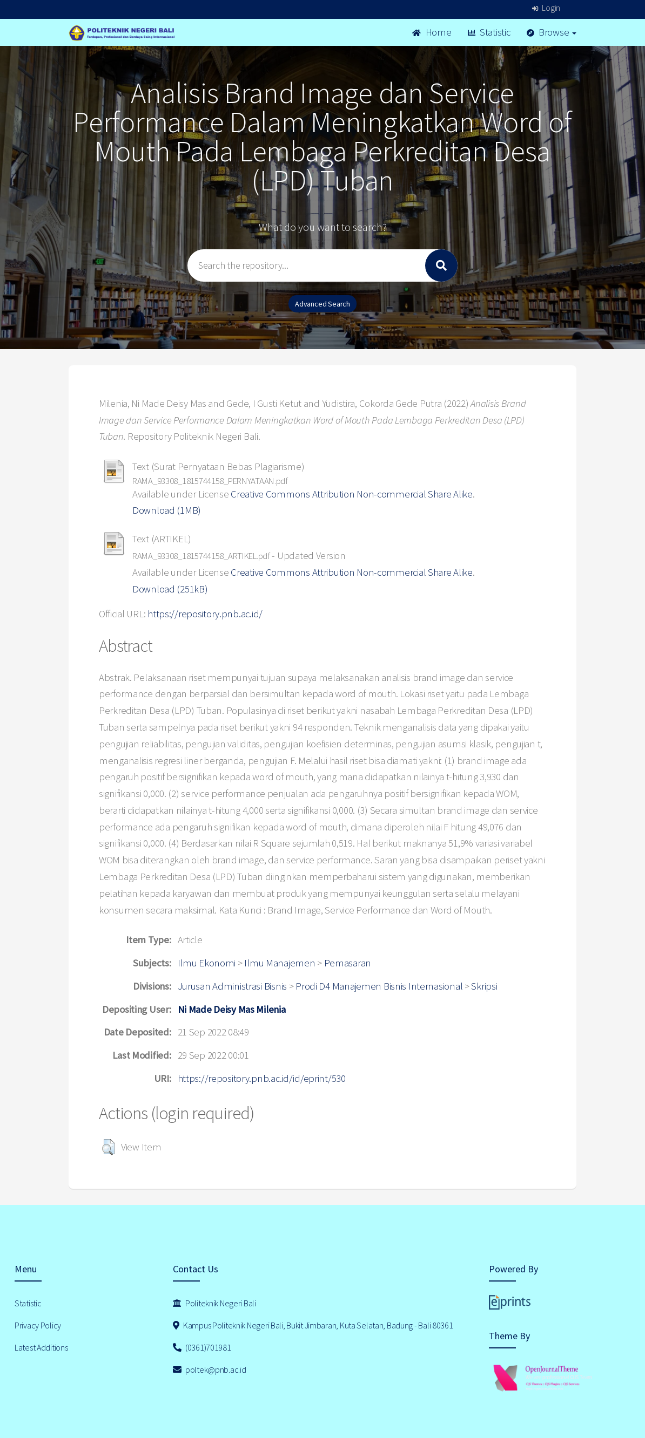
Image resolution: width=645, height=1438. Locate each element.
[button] (108, 1147)
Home (431, 32)
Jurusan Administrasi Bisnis (232, 986)
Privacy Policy (38, 1325)
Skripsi (484, 986)
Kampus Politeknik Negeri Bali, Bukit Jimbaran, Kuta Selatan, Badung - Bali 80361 (313, 1325)
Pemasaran (347, 963)
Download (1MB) (166, 510)
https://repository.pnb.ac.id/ (205, 614)
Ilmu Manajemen (279, 963)
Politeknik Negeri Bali (214, 1303)
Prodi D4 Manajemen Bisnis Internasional (378, 986)
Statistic (489, 32)
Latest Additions (41, 1347)
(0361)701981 (202, 1347)
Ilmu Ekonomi (207, 963)
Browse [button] (552, 32)
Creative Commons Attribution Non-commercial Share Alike (352, 494)
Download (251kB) (170, 589)
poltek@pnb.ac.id (209, 1369)
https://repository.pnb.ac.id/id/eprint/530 (262, 1078)
